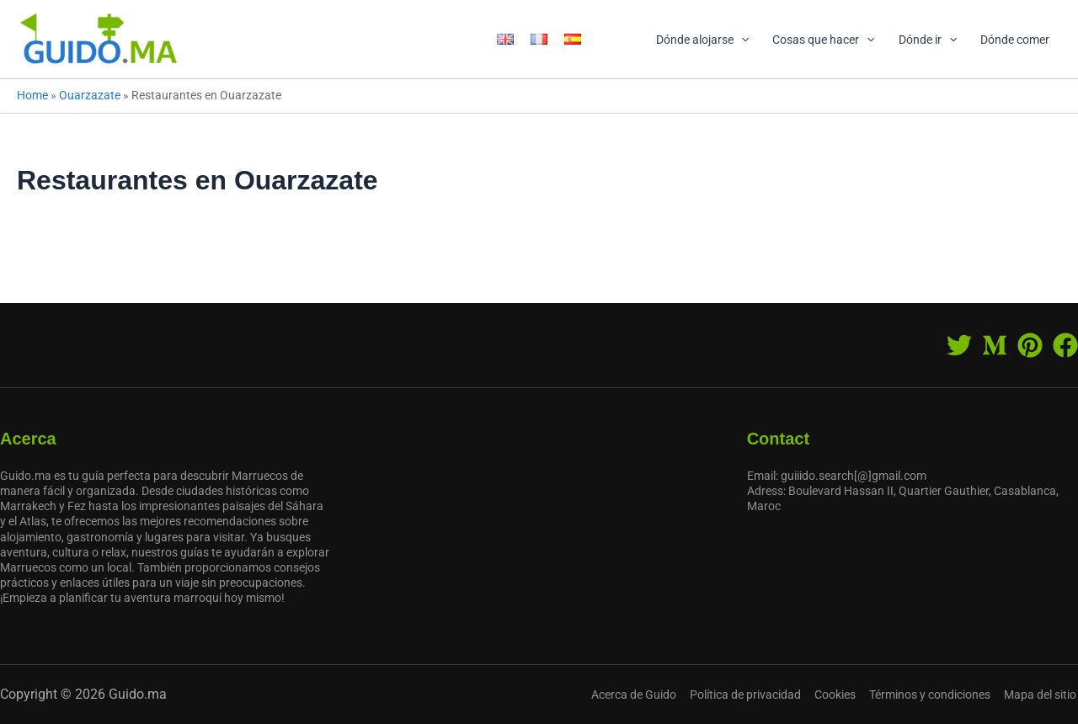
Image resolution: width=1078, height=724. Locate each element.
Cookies (840, 694)
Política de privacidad (752, 694)
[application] (741, 39)
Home (32, 95)
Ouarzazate (89, 95)
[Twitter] (959, 345)
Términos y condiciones (933, 694)
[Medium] (994, 345)
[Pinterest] (1030, 345)
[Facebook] (1065, 345)
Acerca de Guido (642, 694)
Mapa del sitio (1042, 694)
